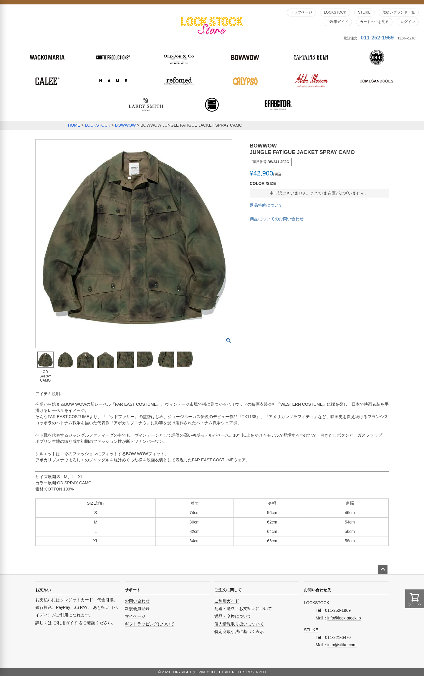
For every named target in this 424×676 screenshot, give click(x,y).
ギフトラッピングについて (149, 624)
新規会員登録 (137, 608)
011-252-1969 (377, 38)
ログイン (407, 22)
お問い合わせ (137, 601)
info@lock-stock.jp (344, 618)
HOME (74, 125)
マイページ (135, 616)
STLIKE (364, 12)
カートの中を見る (374, 22)
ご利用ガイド (337, 22)
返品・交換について (232, 616)
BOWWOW (125, 125)
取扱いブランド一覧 (398, 12)
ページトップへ (382, 569)
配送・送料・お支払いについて (243, 608)
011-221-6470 (338, 637)
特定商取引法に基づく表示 (239, 631)
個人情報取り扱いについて (239, 624)
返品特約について (266, 205)
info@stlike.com (342, 644)
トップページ (301, 12)
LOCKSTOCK (335, 12)
